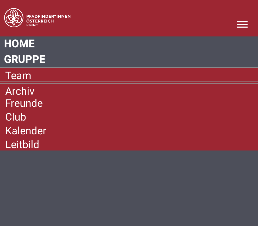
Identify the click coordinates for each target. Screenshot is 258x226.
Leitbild (22, 144)
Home (19, 44)
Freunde (24, 103)
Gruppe (24, 59)
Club (15, 117)
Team (18, 75)
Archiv (19, 91)
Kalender (25, 131)
